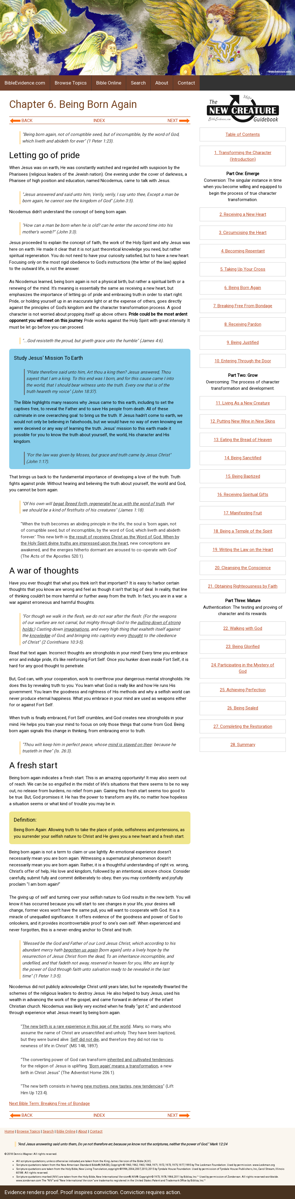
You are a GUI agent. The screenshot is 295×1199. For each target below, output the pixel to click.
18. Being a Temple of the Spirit (242, 531)
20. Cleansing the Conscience (243, 567)
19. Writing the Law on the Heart (243, 549)
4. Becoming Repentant (243, 251)
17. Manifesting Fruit (243, 513)
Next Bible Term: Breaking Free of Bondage (49, 1103)
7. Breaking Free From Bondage (242, 305)
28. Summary (242, 744)
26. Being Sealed (242, 708)
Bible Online (108, 83)
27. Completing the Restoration (242, 726)
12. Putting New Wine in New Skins (242, 421)
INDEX (99, 120)
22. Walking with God (242, 628)
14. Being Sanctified (242, 457)
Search (138, 83)
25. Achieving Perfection (243, 689)
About (161, 83)
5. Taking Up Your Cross (242, 269)
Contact (186, 83)
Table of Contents (243, 134)
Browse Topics (71, 83)
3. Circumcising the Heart (242, 232)
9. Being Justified (243, 342)
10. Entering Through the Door (243, 361)
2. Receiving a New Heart (243, 214)
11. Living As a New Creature (243, 403)
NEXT (179, 120)
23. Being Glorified (243, 646)
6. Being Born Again (242, 287)
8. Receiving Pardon (242, 324)
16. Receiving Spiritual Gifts (242, 494)
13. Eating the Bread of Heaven (243, 439)
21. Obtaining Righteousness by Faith (242, 586)
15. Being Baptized (243, 476)
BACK (21, 120)
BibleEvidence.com (25, 83)
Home (9, 1131)
